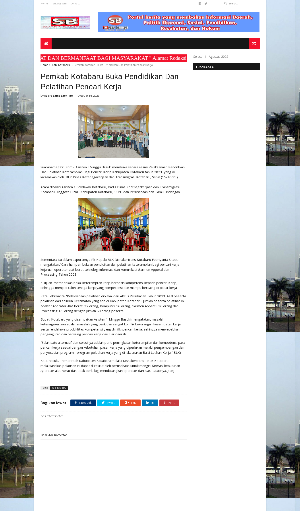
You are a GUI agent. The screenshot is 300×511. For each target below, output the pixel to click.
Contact (75, 3)
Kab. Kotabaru (61, 65)
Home (44, 3)
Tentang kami (59, 3)
